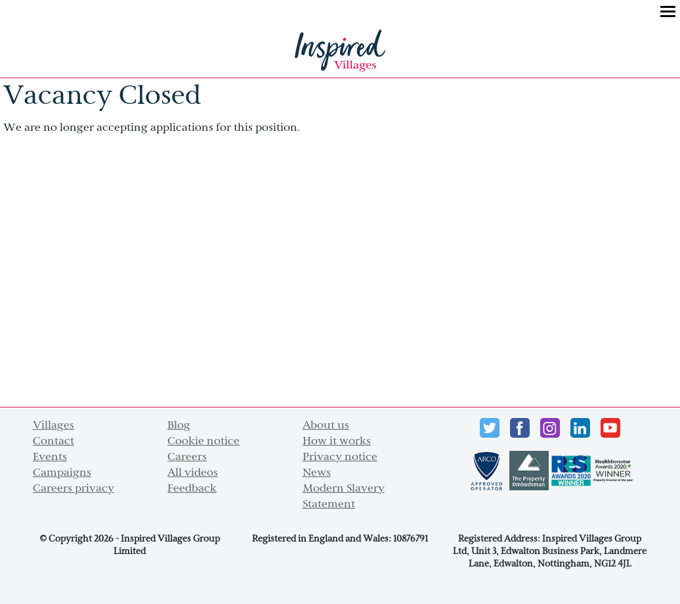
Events (50, 457)
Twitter (489, 428)
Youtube (610, 428)
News (317, 473)
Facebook (520, 428)
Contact (53, 441)
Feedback (192, 489)
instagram (550, 428)
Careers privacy (73, 489)
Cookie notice (203, 441)
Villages (53, 426)
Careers (187, 457)
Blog (178, 426)
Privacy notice (340, 457)
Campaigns (62, 473)
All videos (192, 473)
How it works (337, 441)
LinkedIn (580, 428)
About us (326, 426)
